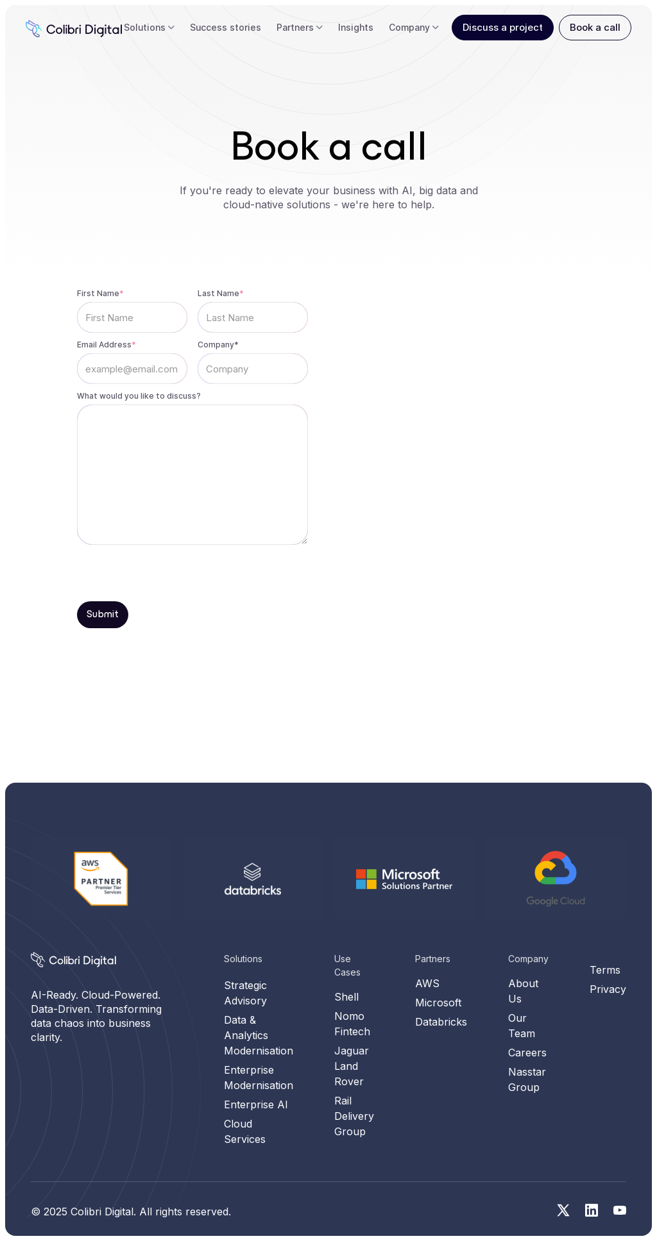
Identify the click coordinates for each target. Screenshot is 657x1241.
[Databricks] (253, 962)
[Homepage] (73, 959)
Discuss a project (503, 27)
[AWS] (101, 878)
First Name (100, 293)
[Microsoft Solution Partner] (404, 962)
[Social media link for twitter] (563, 1210)
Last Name (221, 293)
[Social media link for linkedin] (591, 1210)
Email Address (106, 344)
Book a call (595, 27)
